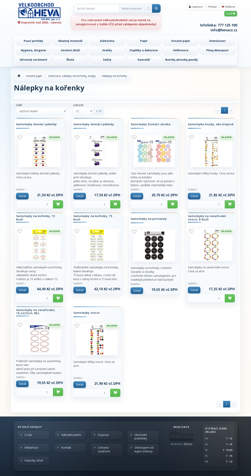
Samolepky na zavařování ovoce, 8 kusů (207, 217)
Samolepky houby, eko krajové (211, 124)
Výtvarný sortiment (33, 59)
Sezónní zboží (70, 50)
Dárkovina (107, 41)
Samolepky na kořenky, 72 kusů (35, 217)
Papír (143, 41)
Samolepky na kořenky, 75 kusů (93, 217)
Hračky (107, 50)
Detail (22, 196)
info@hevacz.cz (224, 30)
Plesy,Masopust (217, 50)
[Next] (231, 110)
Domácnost (217, 41)
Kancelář (144, 59)
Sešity (107, 59)
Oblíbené (228, 6)
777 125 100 (227, 25)
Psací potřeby (33, 41)
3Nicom (188, 444)
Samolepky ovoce (86, 313)
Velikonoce (180, 50)
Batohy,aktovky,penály (181, 59)
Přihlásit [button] (212, 6)
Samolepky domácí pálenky (36, 124)
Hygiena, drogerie (33, 50)
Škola (70, 59)
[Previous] (217, 110)
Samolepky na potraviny (149, 219)
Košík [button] (230, 13)
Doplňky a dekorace (144, 50)
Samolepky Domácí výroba (150, 124)
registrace (196, 6)
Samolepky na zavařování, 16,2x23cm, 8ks (35, 311)
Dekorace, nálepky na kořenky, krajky (72, 76)
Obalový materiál (70, 41)
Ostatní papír (180, 41)
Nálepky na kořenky (114, 76)
